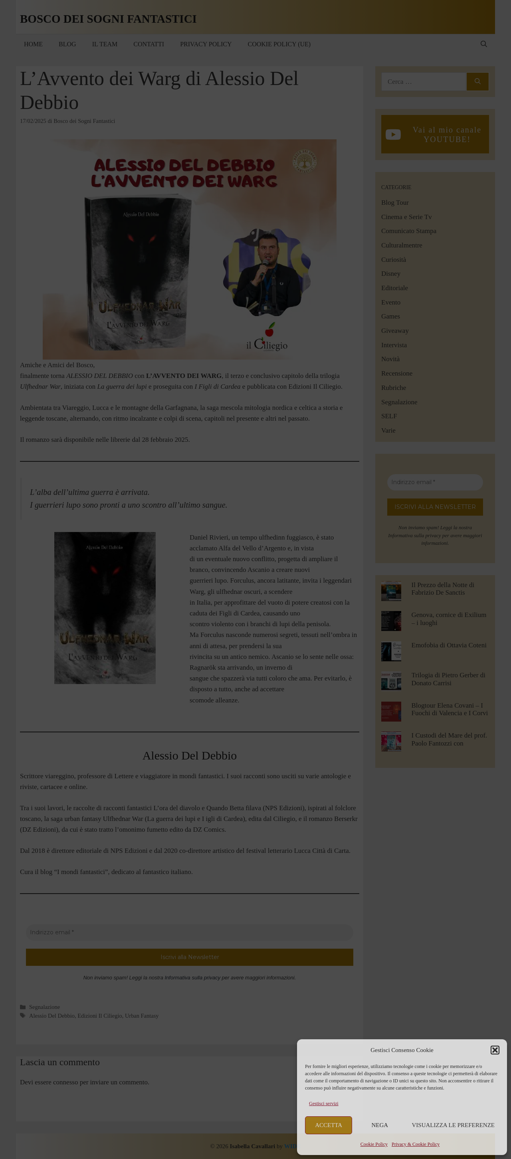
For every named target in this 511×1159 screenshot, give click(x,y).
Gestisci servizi (324, 1103)
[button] (495, 1050)
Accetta (328, 1125)
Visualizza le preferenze (453, 1125)
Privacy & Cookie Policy (416, 1144)
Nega (380, 1125)
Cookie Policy (374, 1144)
